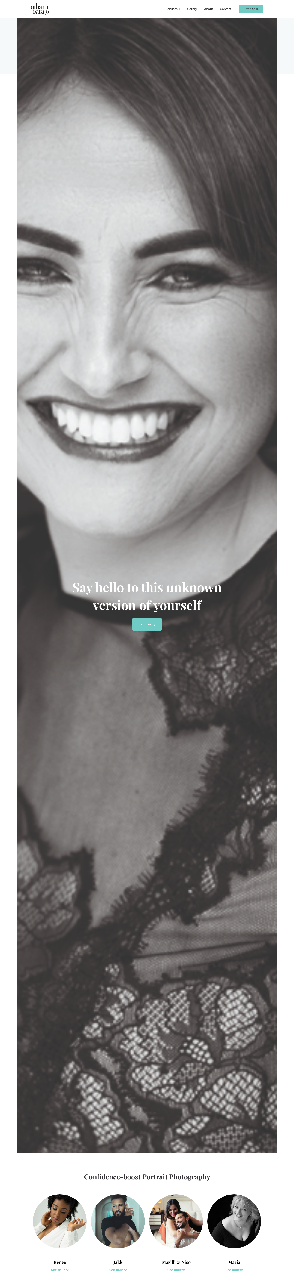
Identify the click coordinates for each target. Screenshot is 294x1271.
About (210, 9)
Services (176, 9)
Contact (226, 9)
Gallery (196, 9)
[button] (251, 9)
